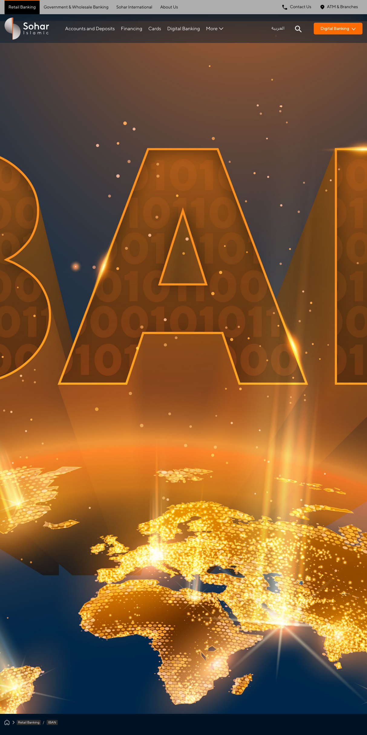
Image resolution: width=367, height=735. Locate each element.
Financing (131, 28)
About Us (169, 7)
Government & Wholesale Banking (76, 7)
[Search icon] (298, 28)
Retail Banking (22, 7)
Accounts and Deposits (90, 28)
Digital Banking (183, 28)
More (214, 28)
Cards (154, 28)
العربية (277, 28)
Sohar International (134, 7)
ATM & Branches (339, 7)
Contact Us (296, 7)
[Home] (7, 722)
